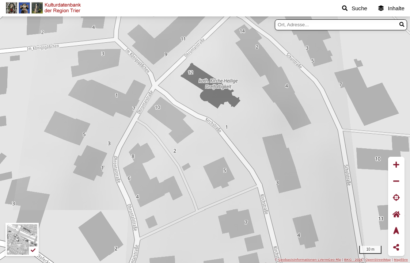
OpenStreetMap (378, 260)
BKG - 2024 (353, 260)
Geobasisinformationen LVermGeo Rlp (309, 260)
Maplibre (401, 260)
